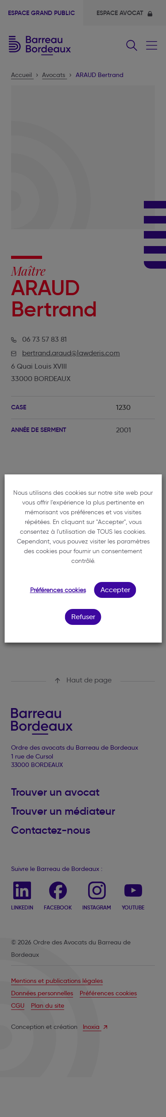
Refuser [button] (83, 616)
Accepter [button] (115, 589)
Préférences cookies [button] (58, 590)
